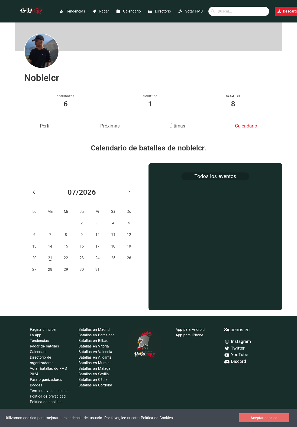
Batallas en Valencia (95, 352)
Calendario (246, 126)
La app (35, 335)
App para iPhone (189, 335)
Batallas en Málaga (94, 368)
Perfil (45, 126)
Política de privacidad (48, 396)
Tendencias (39, 340)
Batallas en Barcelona (96, 335)
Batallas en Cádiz (92, 379)
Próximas (110, 126)
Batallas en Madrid (94, 329)
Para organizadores (46, 379)
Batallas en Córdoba (95, 385)
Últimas (177, 126)
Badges (36, 385)
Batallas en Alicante (94, 357)
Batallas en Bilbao (93, 340)
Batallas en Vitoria (93, 346)
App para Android (190, 329)
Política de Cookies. (157, 418)
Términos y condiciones (50, 391)
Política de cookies (45, 402)
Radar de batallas (44, 346)
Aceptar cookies (264, 418)
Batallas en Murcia (94, 363)
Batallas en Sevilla (93, 374)
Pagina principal (43, 329)
